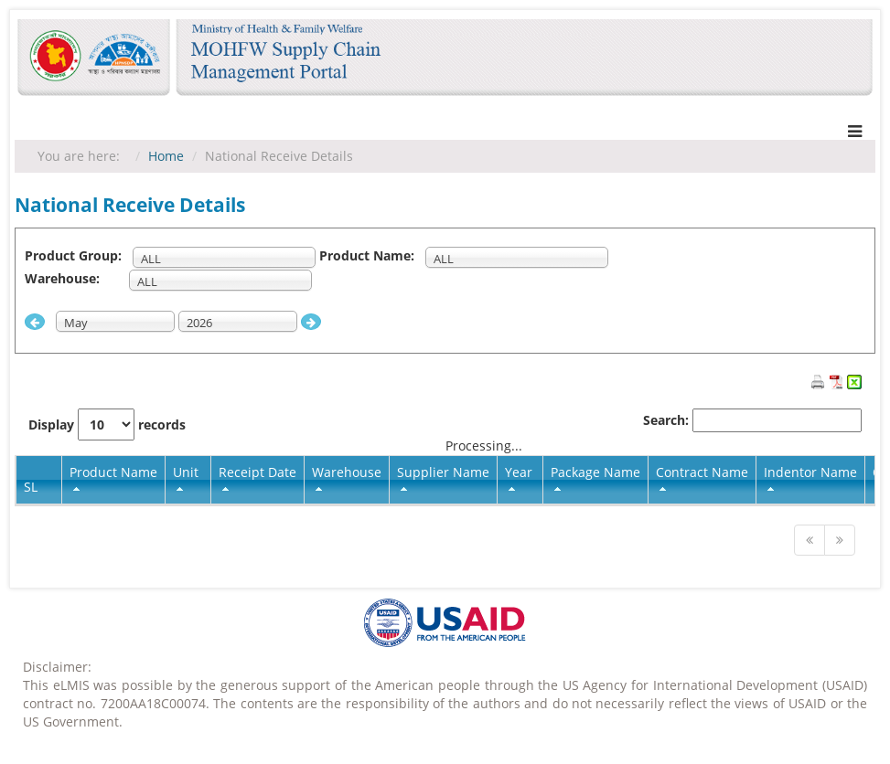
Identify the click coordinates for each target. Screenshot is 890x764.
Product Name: (370, 255)
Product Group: (77, 255)
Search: (752, 420)
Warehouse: (75, 278)
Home (166, 155)
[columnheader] (114, 480)
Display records (107, 424)
